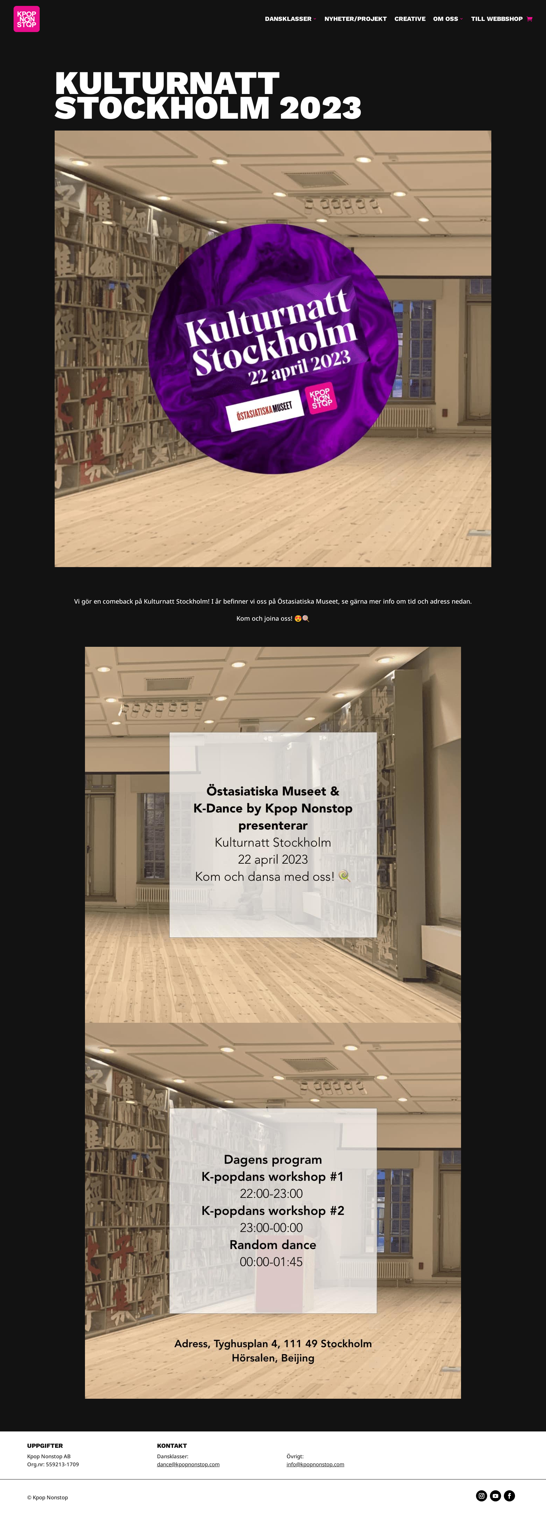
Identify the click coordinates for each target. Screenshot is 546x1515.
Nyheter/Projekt (356, 18)
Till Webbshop (497, 18)
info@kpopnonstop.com (315, 1464)
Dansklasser (288, 18)
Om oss (445, 18)
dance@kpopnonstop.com (188, 1464)
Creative (410, 18)
